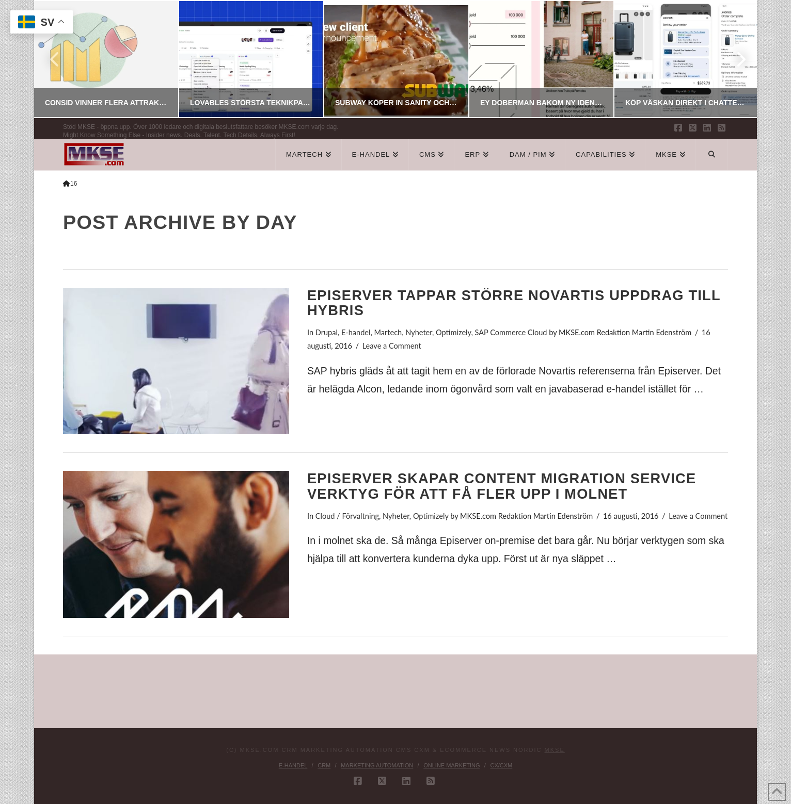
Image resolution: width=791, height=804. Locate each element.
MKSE (555, 750)
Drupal (326, 332)
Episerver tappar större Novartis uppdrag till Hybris (513, 303)
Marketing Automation (377, 765)
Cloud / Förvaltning (347, 516)
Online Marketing (451, 765)
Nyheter (418, 332)
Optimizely (453, 332)
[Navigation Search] (712, 154)
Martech (388, 332)
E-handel (356, 332)
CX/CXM (501, 765)
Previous (55, 59)
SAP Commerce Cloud (511, 332)
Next (735, 59)
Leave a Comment (391, 345)
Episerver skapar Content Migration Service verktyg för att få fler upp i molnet (501, 486)
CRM (324, 765)
